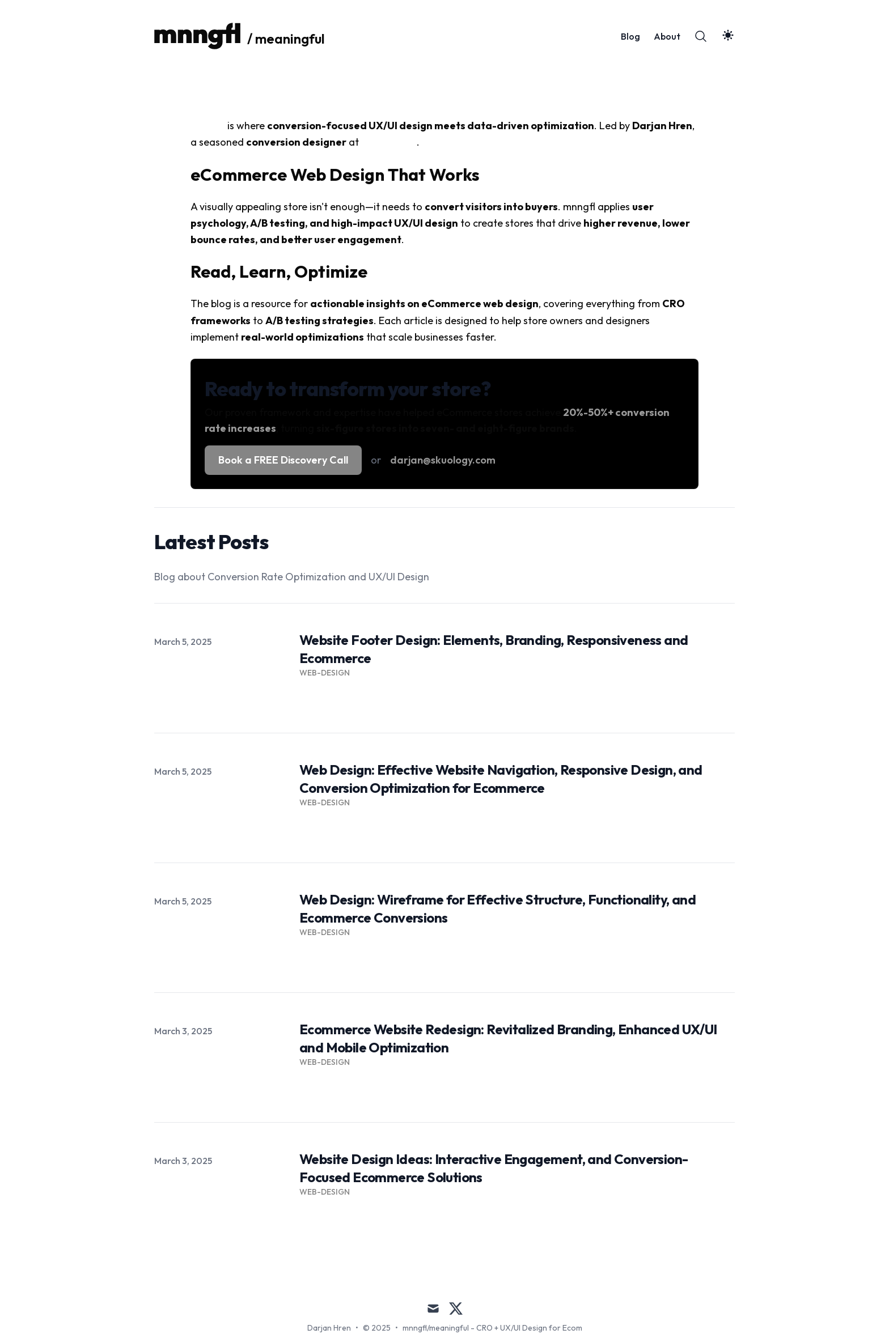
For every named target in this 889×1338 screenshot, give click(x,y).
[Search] (701, 36)
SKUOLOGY (389, 141)
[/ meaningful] (239, 36)
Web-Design (324, 673)
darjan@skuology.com (443, 459)
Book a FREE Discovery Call (283, 459)
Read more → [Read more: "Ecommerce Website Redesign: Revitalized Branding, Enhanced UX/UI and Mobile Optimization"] (327, 1088)
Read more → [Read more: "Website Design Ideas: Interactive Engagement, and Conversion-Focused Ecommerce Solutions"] (327, 1218)
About (667, 36)
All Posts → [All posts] (711, 1258)
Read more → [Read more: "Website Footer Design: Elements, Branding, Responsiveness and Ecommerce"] (327, 698)
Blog (630, 36)
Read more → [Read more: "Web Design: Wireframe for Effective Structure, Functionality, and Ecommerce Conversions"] (327, 958)
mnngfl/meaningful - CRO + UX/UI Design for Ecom (492, 1328)
